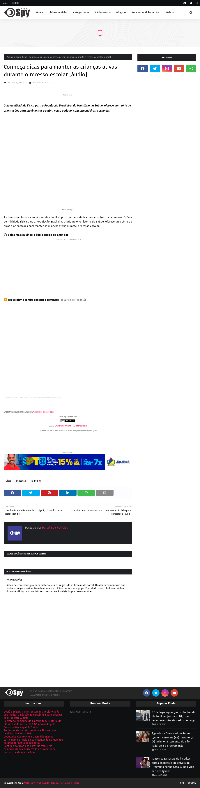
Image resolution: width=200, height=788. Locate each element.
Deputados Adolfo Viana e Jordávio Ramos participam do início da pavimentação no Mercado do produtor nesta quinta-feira (33, 739)
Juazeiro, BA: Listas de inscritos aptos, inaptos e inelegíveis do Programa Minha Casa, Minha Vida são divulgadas (173, 765)
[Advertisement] (68, 267)
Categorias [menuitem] (79, 12)
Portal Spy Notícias (17, 82)
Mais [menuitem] (168, 12)
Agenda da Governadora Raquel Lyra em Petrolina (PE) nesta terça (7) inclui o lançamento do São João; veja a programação (173, 739)
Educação (21, 481)
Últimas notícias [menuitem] (58, 12)
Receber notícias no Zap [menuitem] (146, 12)
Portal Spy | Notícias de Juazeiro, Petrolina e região (51, 783)
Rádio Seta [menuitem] (101, 12)
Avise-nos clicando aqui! (44, 412)
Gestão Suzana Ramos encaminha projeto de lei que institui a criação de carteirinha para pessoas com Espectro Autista (33, 715)
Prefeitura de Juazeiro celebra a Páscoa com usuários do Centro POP (30, 732)
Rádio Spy (36, 481)
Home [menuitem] (39, 12)
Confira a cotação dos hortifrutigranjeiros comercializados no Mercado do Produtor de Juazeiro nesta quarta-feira (30, 749)
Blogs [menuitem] (119, 12)
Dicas (24, 57)
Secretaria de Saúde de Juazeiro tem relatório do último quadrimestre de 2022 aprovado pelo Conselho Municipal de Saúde (32, 724)
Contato (15, 3)
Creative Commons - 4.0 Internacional (71, 426)
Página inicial (13, 57)
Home (5, 3)
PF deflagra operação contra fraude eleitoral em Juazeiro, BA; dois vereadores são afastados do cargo (174, 716)
